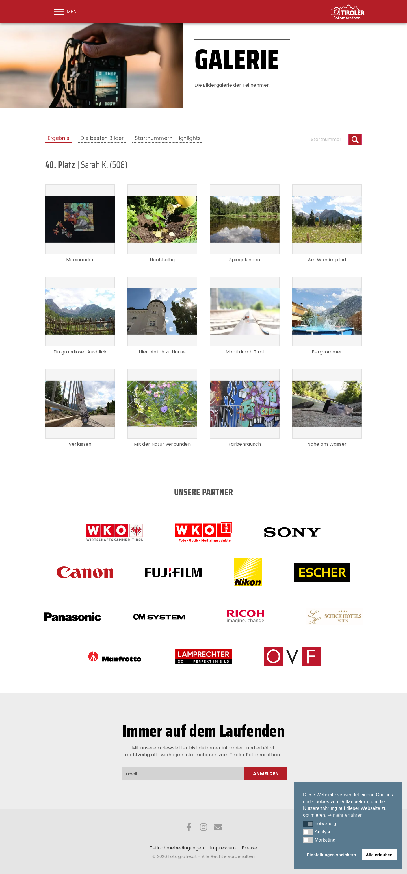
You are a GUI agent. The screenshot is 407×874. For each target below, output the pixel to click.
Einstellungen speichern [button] (331, 855)
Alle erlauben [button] (379, 855)
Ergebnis (59, 138)
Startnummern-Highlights (168, 138)
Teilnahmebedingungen (177, 848)
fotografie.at (182, 856)
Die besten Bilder (102, 138)
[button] (308, 824)
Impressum (223, 848)
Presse (249, 848)
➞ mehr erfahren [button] (345, 815)
